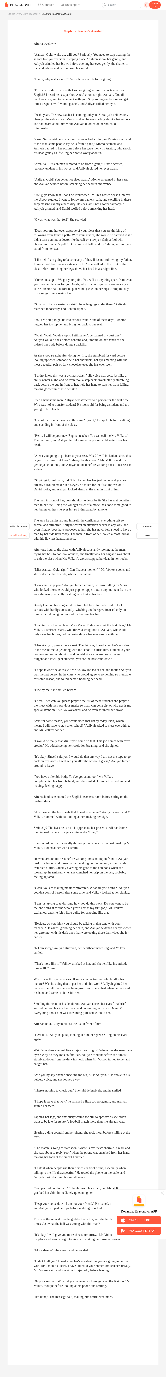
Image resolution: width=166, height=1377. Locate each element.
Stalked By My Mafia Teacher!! (23, 14)
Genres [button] (45, 4)
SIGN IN (155, 4)
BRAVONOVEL (18, 5)
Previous (147, 526)
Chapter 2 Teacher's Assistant (56, 14)
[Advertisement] (83, 1328)
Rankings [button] (69, 4)
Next (147, 535)
